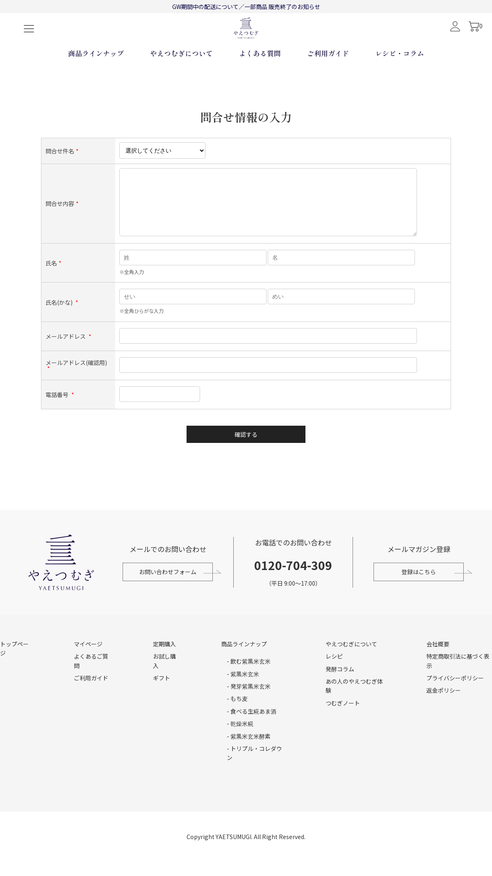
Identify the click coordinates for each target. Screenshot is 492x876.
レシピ (334, 670)
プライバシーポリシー (455, 692)
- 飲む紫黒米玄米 (249, 675)
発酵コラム (340, 683)
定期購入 (164, 658)
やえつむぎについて (181, 80)
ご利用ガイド (328, 80)
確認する (246, 447)
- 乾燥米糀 (240, 738)
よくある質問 (260, 80)
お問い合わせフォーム (165, 586)
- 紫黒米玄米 (243, 688)
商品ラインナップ (96, 80)
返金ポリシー (443, 704)
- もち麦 (237, 713)
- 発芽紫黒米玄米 (249, 700)
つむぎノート (343, 717)
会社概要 (437, 658)
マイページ (88, 658)
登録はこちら (420, 586)
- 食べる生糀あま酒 (251, 725)
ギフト (161, 692)
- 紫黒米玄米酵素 (249, 750)
